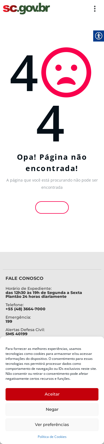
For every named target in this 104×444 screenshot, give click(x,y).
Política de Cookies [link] (52, 436)
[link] (26, 8)
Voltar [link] (52, 207)
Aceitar (52, 394)
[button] (76, 8)
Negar (52, 409)
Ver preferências (52, 424)
